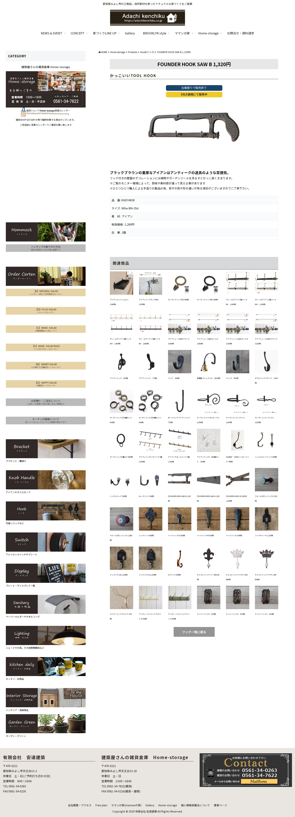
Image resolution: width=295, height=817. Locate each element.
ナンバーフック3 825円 (206, 614)
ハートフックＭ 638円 (205, 535)
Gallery (149, 805)
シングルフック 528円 (118, 496)
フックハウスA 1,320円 (147, 575)
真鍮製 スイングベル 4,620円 (208, 378)
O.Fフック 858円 (174, 575)
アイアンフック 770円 (148, 378)
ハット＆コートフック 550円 (266, 457)
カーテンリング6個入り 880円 (121, 457)
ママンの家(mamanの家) (126, 805)
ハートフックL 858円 (234, 535)
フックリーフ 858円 (146, 535)
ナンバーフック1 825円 (264, 614)
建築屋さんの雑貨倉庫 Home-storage (45, 67)
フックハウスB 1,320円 (118, 575)
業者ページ (220, 805)
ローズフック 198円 (146, 496)
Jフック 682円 (232, 378)
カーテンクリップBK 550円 (207, 299)
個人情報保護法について (195, 805)
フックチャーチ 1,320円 (264, 535)
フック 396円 (173, 378)
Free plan (101, 805)
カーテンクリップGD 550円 (178, 299)
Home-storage (167, 805)
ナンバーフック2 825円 (235, 614)
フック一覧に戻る (194, 632)
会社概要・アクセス (79, 805)
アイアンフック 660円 (119, 378)
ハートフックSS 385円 (176, 535)
